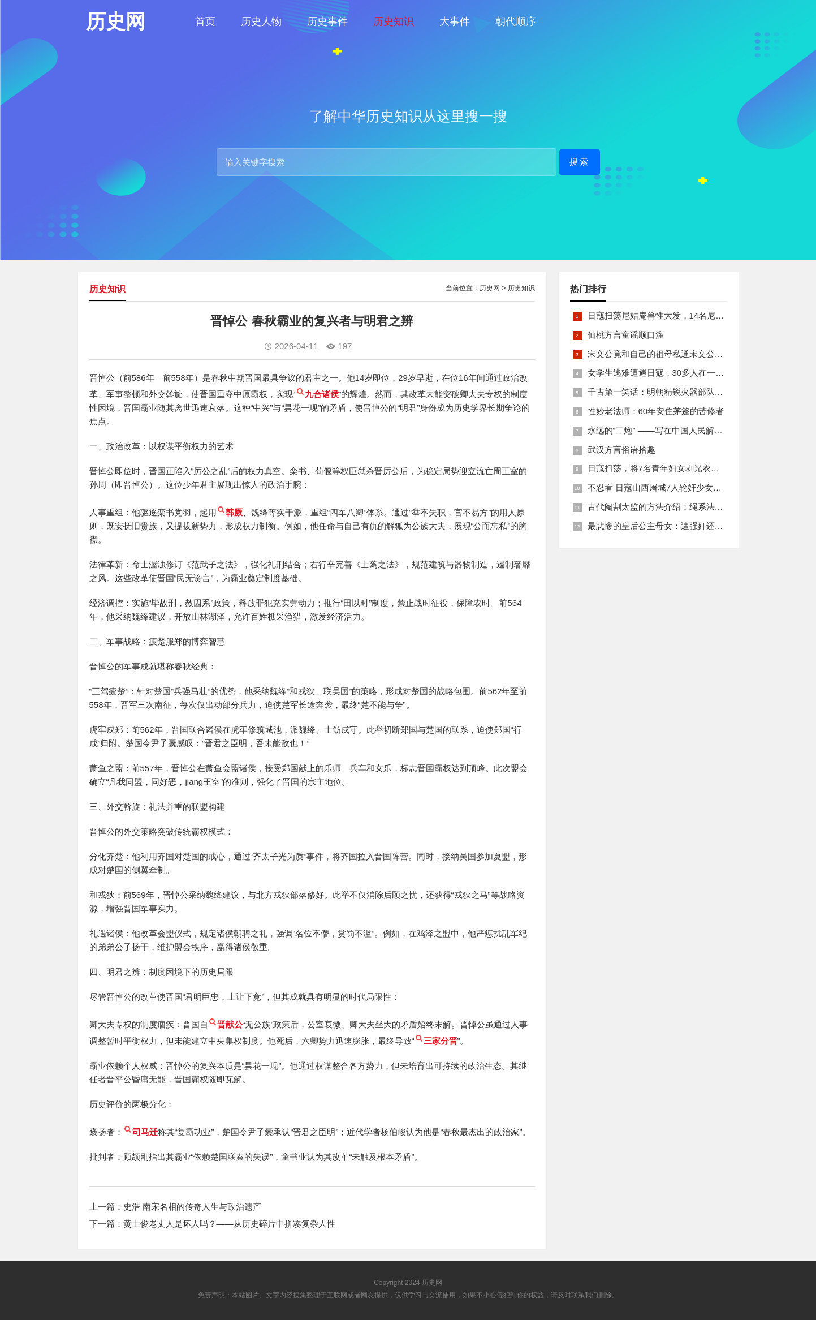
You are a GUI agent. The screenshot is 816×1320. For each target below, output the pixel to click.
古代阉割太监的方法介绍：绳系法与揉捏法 (668, 506)
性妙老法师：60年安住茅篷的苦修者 (656, 411)
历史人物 (261, 21)
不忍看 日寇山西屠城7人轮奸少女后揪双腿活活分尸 (685, 487)
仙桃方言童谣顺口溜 (626, 334)
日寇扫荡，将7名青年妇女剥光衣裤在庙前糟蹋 (675, 468)
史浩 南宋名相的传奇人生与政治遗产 (192, 1206)
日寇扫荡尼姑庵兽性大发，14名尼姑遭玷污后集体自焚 (690, 315)
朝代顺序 (515, 21)
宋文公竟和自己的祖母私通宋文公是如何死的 (672, 354)
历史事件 (327, 21)
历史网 (490, 288)
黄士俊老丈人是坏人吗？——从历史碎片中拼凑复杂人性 (229, 1223)
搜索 (579, 161)
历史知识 (393, 21)
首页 (205, 21)
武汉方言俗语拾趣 (621, 449)
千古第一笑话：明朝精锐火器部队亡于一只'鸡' (674, 392)
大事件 (454, 21)
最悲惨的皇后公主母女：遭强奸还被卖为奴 (668, 526)
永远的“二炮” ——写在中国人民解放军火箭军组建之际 (689, 430)
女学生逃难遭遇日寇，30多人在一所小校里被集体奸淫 (690, 372)
